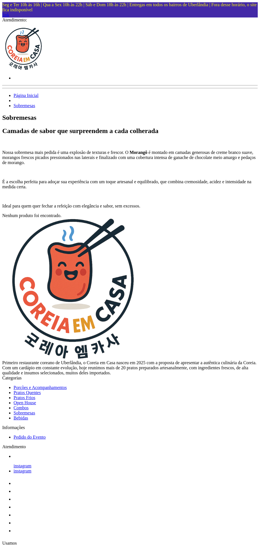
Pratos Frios (24, 397)
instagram (22, 465)
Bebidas (21, 418)
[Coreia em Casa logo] (23, 68)
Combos (21, 407)
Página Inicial (26, 95)
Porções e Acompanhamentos (40, 387)
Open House (25, 402)
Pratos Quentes (27, 392)
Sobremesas (24, 105)
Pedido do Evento (30, 437)
